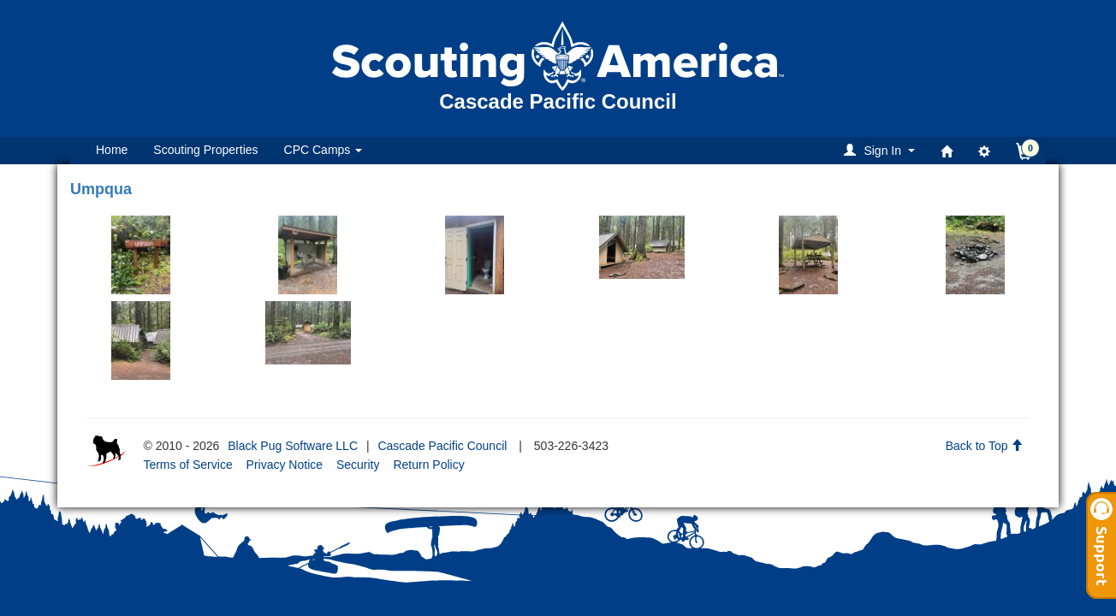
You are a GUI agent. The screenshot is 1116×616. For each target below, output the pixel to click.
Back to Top (985, 446)
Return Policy (428, 464)
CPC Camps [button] (323, 150)
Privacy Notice (284, 464)
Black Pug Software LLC (293, 446)
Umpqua (101, 189)
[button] (882, 150)
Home (112, 150)
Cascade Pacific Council (442, 446)
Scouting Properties (205, 150)
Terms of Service (187, 464)
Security (358, 464)
